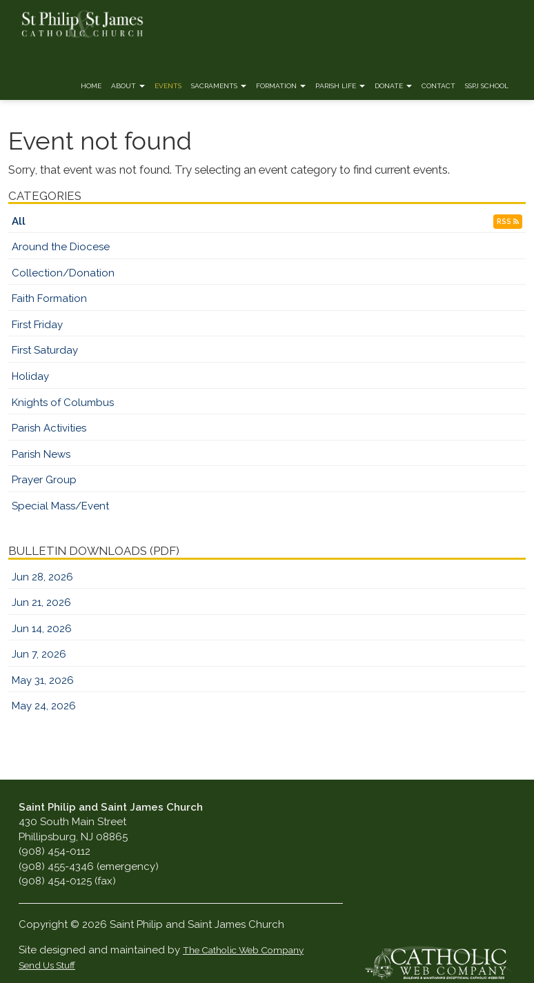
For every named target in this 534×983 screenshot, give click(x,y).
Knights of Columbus (63, 402)
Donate (393, 86)
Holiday (30, 376)
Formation (281, 86)
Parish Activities (49, 428)
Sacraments (218, 86)
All (19, 221)
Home (91, 86)
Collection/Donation (63, 273)
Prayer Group (44, 480)
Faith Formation (49, 298)
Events (168, 86)
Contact (438, 86)
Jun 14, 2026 (42, 628)
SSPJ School (486, 86)
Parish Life (340, 86)
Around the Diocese (61, 247)
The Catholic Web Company (243, 949)
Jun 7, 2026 (39, 654)
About (128, 86)
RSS (508, 221)
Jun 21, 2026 (41, 602)
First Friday (37, 324)
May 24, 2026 (44, 706)
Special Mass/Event (60, 506)
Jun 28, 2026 (42, 577)
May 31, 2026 (43, 680)
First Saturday (45, 350)
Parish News (41, 454)
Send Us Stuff (47, 965)
